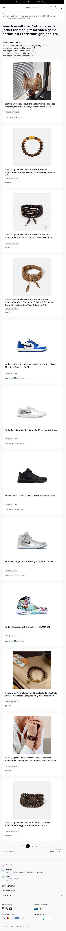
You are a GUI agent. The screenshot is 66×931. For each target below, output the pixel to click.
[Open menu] (4, 7)
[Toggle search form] (51, 7)
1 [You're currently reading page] (27, 846)
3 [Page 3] (36, 846)
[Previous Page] (23, 846)
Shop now (45, 2)
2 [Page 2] (32, 846)
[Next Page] (41, 846)
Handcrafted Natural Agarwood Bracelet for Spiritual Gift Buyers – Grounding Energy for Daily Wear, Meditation (31, 694)
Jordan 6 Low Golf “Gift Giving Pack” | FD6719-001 (27, 627)
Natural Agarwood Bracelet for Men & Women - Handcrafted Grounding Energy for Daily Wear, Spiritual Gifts (30, 172)
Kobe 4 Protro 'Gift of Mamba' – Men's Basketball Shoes (30, 495)
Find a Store (10, 865)
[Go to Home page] (32, 7)
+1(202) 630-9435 (12, 879)
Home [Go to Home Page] (5, 14)
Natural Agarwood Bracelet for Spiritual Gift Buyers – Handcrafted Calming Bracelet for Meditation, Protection (30, 759)
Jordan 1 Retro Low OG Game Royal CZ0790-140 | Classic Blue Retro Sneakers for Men (30, 365)
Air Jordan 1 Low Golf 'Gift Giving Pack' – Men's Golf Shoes (31, 430)
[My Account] (56, 7)
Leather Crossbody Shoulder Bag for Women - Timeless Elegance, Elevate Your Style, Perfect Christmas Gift (30, 105)
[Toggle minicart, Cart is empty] (60, 7)
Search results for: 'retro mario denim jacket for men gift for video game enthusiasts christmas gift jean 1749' (30, 17)
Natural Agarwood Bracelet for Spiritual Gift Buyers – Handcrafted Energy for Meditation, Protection (29, 824)
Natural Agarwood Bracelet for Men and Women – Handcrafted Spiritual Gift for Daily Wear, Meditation (28, 236)
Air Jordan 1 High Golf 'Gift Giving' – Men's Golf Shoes (29, 561)
